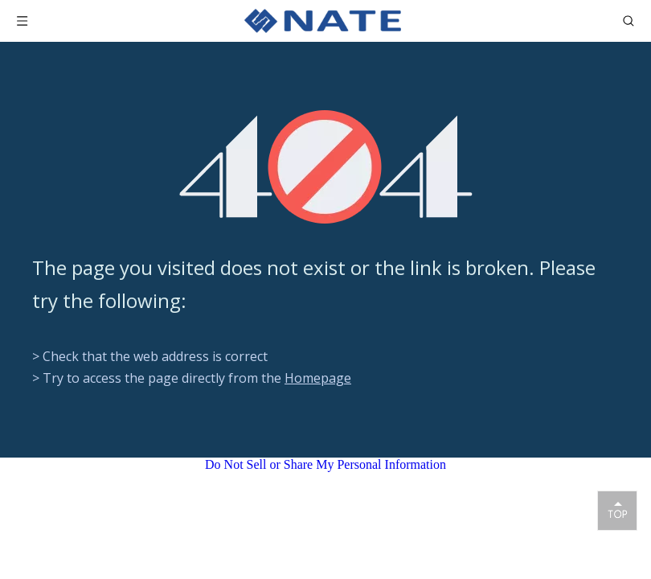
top (617, 510)
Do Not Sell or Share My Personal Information (325, 464)
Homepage (318, 378)
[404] (326, 167)
